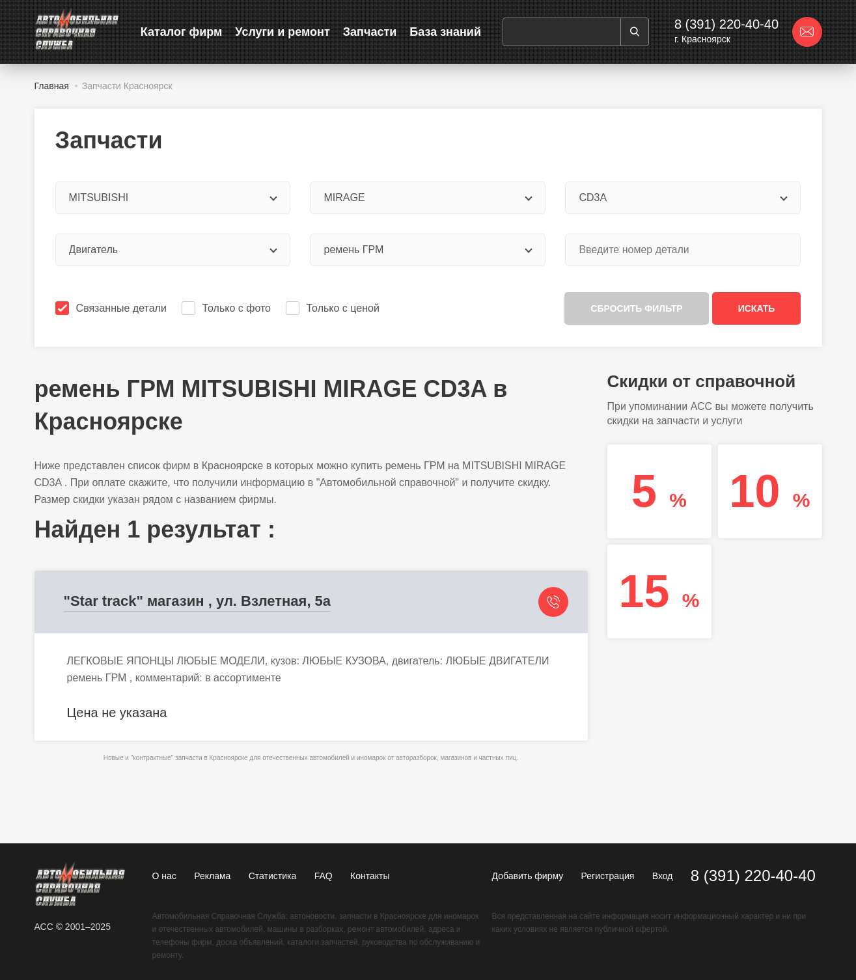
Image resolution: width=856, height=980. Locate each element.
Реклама (212, 876)
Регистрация (608, 876)
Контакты (369, 876)
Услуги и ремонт (282, 32)
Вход (662, 876)
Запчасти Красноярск (127, 86)
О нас (164, 876)
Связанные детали (112, 308)
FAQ (323, 876)
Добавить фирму (528, 876)
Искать (756, 308)
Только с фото (227, 308)
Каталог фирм (182, 32)
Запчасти (370, 32)
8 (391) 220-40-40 (726, 24)
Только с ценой (334, 308)
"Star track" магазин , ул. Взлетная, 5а (197, 601)
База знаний (445, 32)
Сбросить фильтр (636, 308)
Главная (52, 86)
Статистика (273, 876)
